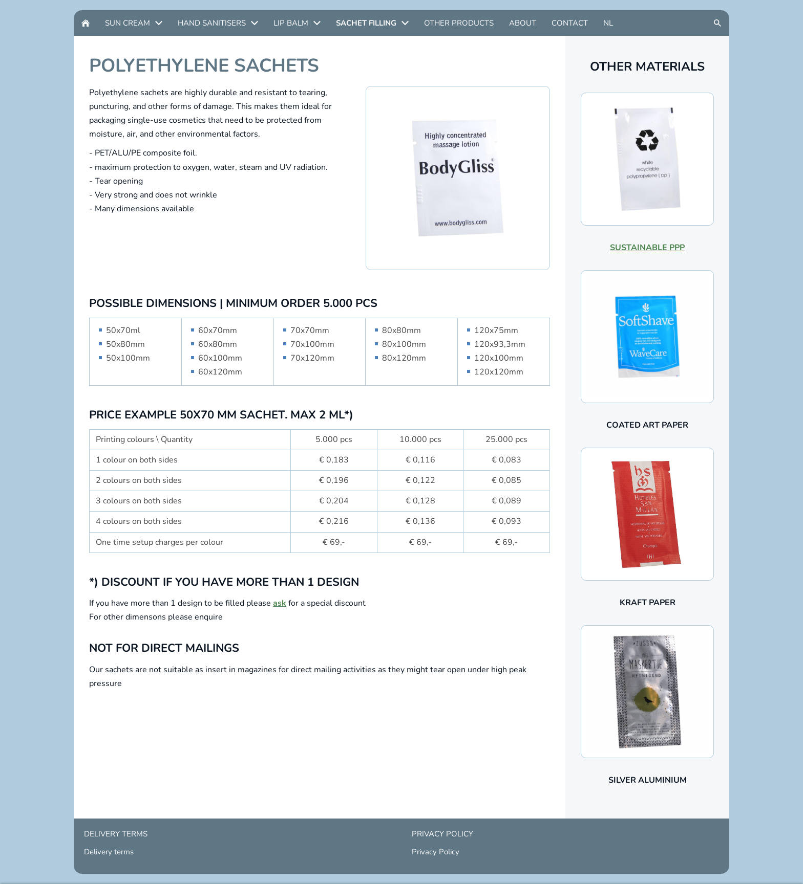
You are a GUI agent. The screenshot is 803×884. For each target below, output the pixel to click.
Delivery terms (109, 852)
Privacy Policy (435, 852)
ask (279, 603)
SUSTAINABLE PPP (647, 247)
